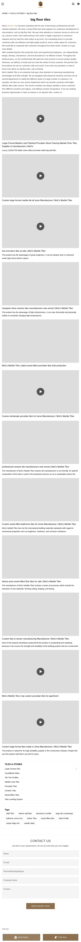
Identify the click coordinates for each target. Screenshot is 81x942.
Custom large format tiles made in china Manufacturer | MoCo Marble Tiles (37, 747)
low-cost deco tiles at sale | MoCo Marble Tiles (24, 251)
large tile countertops (64, 813)
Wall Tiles (10, 813)
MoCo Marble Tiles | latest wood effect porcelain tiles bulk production (34, 365)
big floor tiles (32, 13)
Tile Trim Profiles (12, 777)
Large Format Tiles (12, 769)
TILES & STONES (17, 13)
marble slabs (29, 823)
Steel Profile (64, 818)
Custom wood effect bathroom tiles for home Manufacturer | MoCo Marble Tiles (39, 524)
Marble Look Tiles (12, 782)
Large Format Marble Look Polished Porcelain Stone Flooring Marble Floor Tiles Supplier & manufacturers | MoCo (39, 144)
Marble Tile (11, 26)
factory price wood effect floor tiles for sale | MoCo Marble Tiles (31, 581)
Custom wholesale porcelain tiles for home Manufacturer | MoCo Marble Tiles (38, 416)
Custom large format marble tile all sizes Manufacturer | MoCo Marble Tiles (37, 200)
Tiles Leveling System (14, 799)
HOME (5, 13)
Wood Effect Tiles (12, 795)
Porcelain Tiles (11, 786)
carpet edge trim (13, 823)
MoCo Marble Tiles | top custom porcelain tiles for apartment (30, 696)
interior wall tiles (25, 813)
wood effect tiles (47, 818)
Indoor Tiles (32, 818)
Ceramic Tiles (10, 791)
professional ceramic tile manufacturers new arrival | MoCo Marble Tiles (35, 467)
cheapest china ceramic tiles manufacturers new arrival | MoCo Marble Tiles (37, 308)
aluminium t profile (43, 813)
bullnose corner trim (14, 818)
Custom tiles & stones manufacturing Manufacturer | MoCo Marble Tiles (35, 639)
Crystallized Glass (12, 773)
